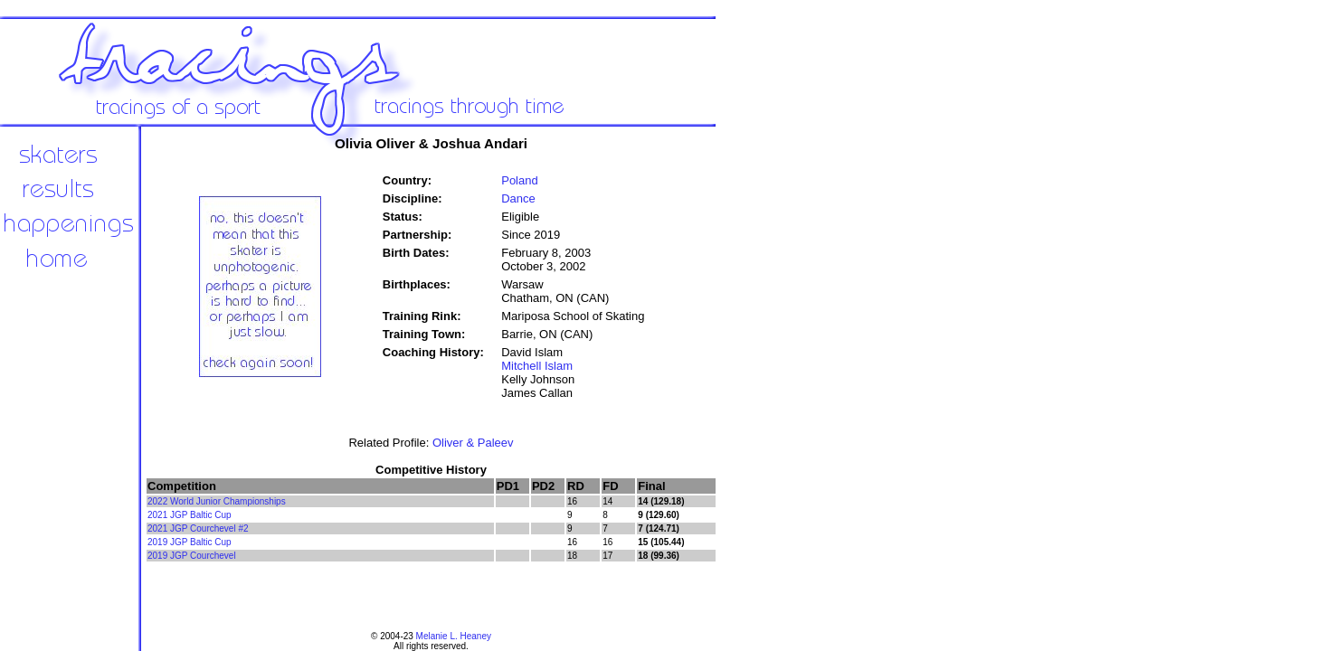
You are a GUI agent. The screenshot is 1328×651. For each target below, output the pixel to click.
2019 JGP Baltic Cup (189, 542)
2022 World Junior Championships (216, 501)
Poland (519, 180)
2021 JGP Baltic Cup (189, 515)
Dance (518, 198)
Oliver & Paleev (473, 442)
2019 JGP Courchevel (191, 556)
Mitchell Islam (537, 366)
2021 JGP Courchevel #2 (198, 528)
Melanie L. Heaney (453, 636)
